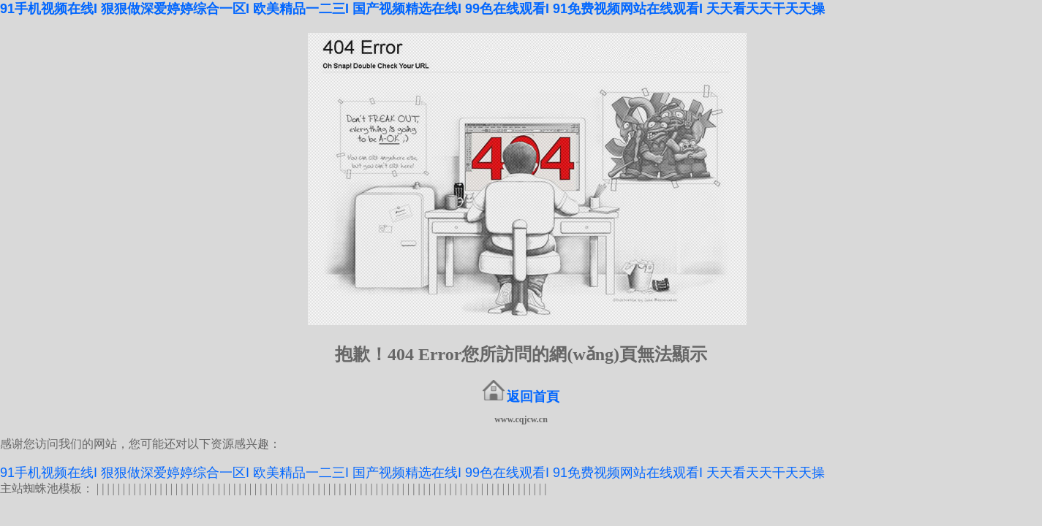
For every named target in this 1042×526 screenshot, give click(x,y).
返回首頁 (533, 396)
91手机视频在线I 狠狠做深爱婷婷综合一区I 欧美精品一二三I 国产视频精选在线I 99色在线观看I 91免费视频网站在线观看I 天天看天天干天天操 (412, 8)
